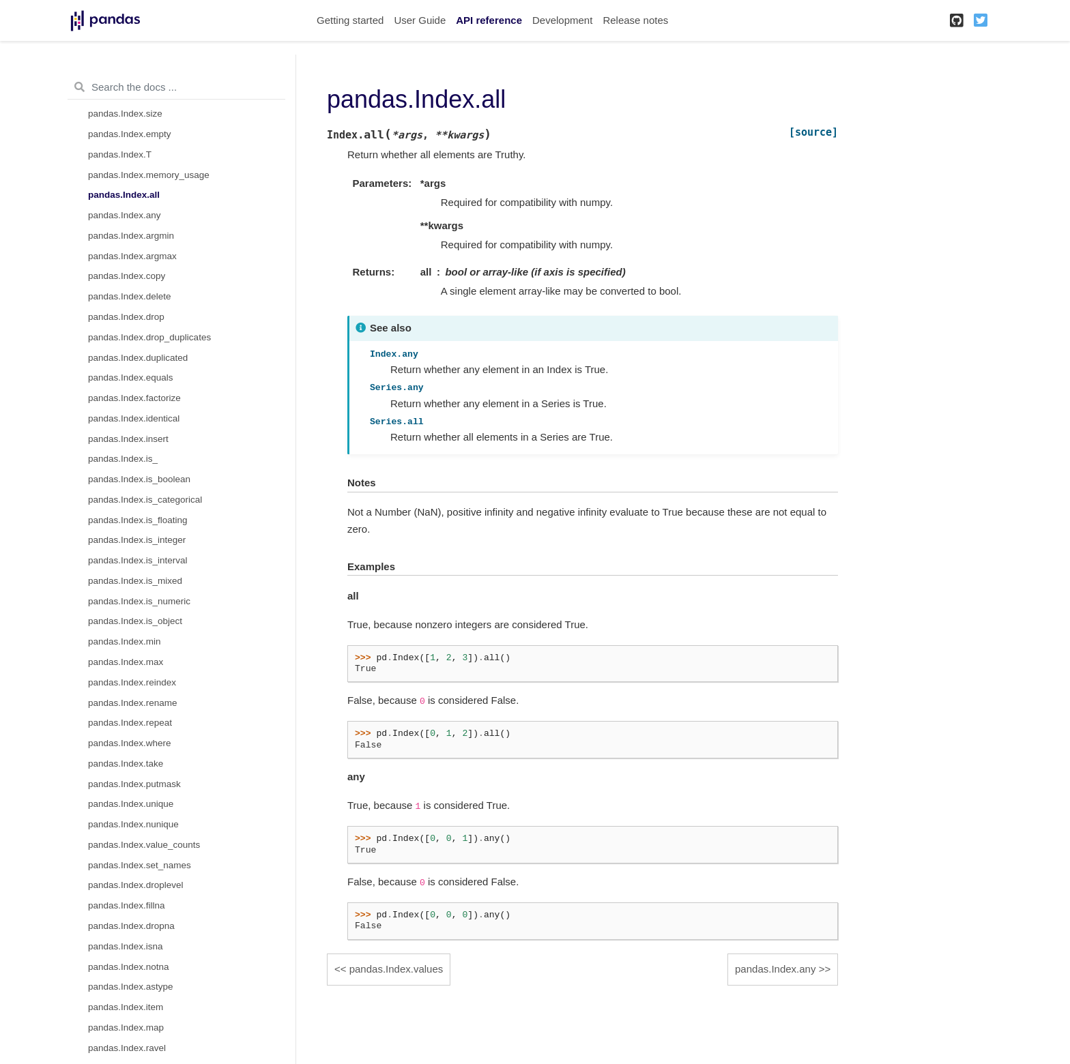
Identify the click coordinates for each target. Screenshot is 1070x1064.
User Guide (420, 20)
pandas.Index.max (125, 662)
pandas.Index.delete (129, 296)
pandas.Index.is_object (135, 621)
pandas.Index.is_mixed (135, 581)
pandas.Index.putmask (134, 784)
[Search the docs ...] (176, 87)
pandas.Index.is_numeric (139, 601)
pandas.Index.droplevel (136, 885)
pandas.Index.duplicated (138, 358)
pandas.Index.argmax (132, 256)
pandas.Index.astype (130, 986)
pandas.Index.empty (129, 134)
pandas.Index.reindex (132, 682)
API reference (489, 20)
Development (562, 20)
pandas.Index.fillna (126, 905)
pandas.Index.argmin (131, 236)
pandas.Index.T (119, 154)
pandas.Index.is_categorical (145, 499)
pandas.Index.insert (128, 439)
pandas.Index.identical (133, 418)
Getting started (350, 20)
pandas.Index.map (126, 1027)
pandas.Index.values (396, 969)
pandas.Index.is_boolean (139, 479)
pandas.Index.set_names (139, 865)
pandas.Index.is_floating (138, 520)
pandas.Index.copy (126, 276)
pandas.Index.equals (130, 377)
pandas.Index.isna (125, 946)
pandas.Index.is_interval (138, 560)
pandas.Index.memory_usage (148, 175)
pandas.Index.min (124, 641)
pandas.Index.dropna (131, 926)
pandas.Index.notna (128, 967)
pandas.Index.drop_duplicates (149, 337)
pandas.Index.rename (132, 703)
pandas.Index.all (124, 195)
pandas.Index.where (129, 743)
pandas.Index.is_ (123, 459)
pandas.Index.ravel (127, 1048)
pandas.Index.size (125, 113)
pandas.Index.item (125, 1007)
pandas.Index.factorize (134, 398)
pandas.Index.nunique (133, 824)
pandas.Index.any (124, 215)
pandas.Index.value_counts (144, 845)
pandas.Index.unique (130, 804)
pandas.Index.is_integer (137, 540)
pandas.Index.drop (126, 317)
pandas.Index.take (125, 763)
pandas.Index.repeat (130, 723)
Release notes (635, 20)
